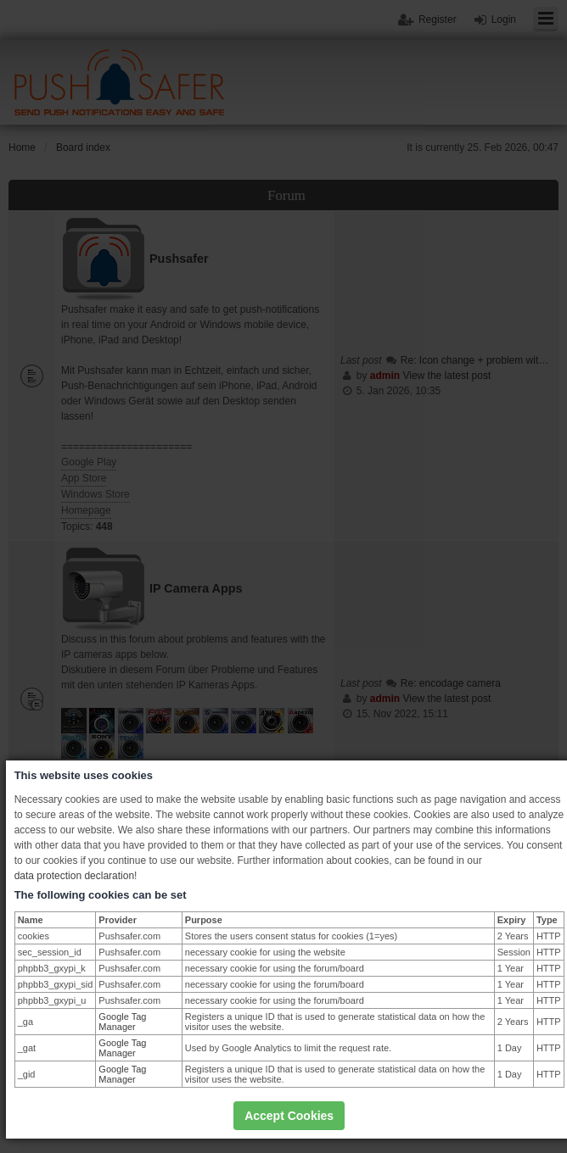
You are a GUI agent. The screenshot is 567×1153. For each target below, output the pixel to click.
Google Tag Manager (122, 1021)
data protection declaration (74, 876)
